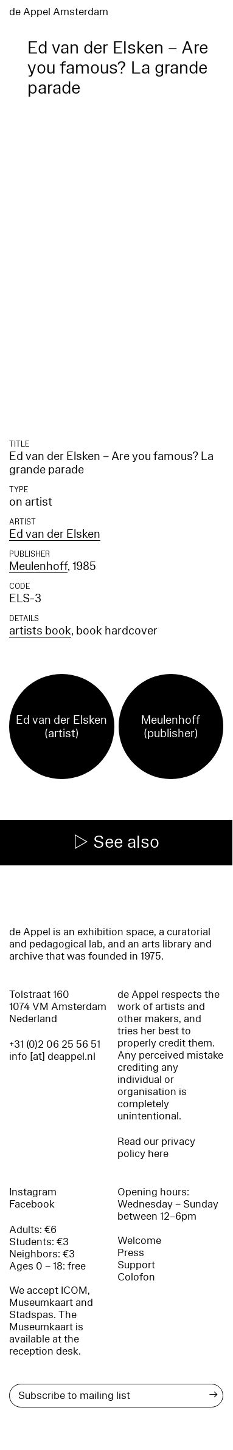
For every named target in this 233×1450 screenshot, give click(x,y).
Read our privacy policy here (156, 1148)
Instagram (33, 1192)
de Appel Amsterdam (58, 12)
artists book (40, 631)
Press (130, 1253)
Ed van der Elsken (54, 534)
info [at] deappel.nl (52, 1056)
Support (136, 1265)
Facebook (32, 1204)
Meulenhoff (38, 566)
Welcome (139, 1241)
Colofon (136, 1277)
